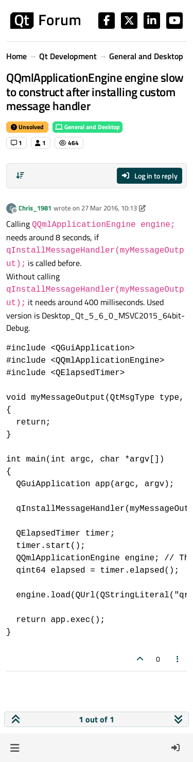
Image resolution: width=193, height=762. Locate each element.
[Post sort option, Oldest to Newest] (20, 175)
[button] (14, 747)
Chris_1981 (35, 208)
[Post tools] (178, 659)
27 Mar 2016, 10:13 (109, 208)
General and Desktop (87, 127)
